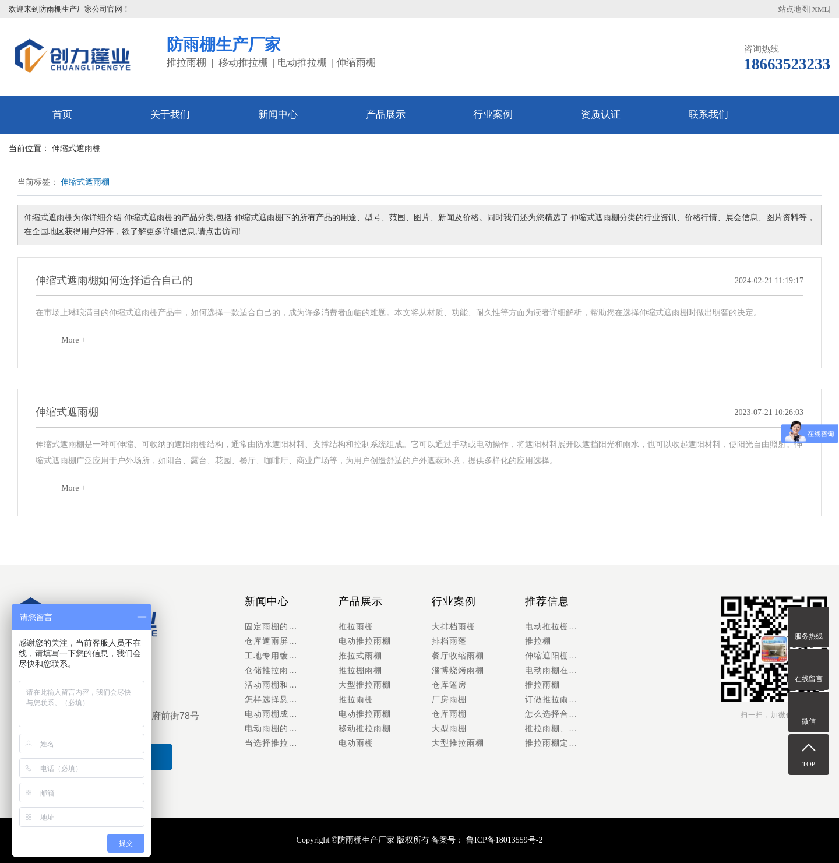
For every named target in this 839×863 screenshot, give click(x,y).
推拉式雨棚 (360, 655)
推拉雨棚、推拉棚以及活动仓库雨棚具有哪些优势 (571, 728)
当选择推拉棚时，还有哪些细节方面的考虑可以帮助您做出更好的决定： (291, 743)
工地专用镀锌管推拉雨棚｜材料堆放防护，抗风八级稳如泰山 (291, 655)
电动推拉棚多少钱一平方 (571, 626)
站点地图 (793, 9)
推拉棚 (538, 641)
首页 (62, 114)
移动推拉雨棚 (365, 728)
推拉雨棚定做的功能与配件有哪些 (571, 743)
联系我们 (708, 114)
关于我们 (170, 114)
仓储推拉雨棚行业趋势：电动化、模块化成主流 (291, 670)
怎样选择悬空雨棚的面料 (291, 699)
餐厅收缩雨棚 (458, 655)
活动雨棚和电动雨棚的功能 (291, 685)
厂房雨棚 (449, 699)
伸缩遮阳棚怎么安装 (564, 655)
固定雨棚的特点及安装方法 (291, 626)
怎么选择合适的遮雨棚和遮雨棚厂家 (571, 714)
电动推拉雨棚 (365, 641)
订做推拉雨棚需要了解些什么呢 (571, 699)
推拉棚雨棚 (360, 670)
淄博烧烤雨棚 (458, 670)
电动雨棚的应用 (275, 728)
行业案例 (493, 114)
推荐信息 (547, 601)
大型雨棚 (449, 728)
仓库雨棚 (449, 714)
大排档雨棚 (453, 626)
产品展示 (386, 114)
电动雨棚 (356, 743)
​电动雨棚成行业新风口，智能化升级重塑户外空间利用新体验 (291, 714)
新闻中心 (278, 114)
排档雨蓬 (449, 641)
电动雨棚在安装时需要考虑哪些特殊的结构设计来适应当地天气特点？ (571, 670)
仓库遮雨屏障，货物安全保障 (291, 641)
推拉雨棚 (356, 626)
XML (820, 9)
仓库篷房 (449, 685)
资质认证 (601, 114)
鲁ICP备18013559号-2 (503, 840)
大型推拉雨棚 (365, 685)
